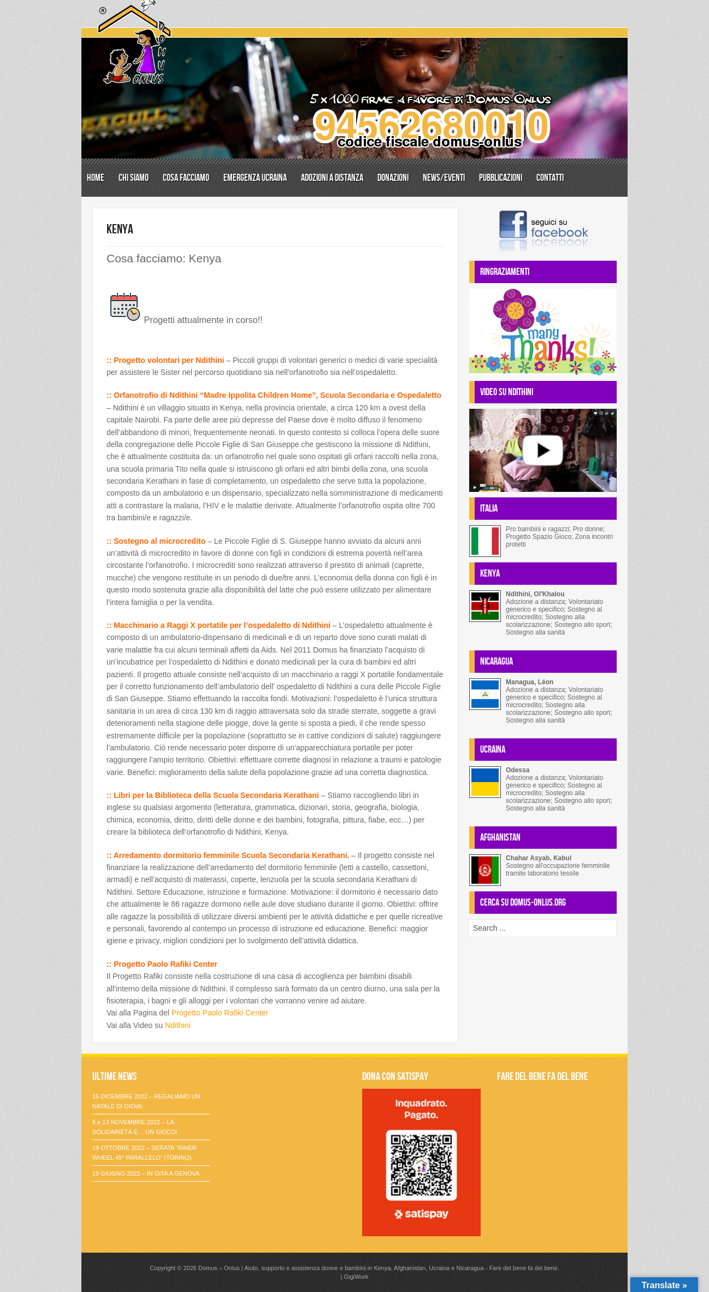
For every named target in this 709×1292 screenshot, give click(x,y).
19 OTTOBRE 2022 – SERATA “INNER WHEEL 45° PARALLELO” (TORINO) (144, 1152)
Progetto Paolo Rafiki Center (221, 1012)
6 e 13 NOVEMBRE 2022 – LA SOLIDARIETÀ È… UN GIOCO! (135, 1127)
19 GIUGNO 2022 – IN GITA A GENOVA (145, 1173)
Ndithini (178, 1025)
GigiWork (356, 1276)
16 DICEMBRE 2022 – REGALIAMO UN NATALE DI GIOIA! (146, 1101)
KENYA (120, 229)
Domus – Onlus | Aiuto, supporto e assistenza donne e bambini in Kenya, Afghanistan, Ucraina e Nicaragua (341, 1268)
